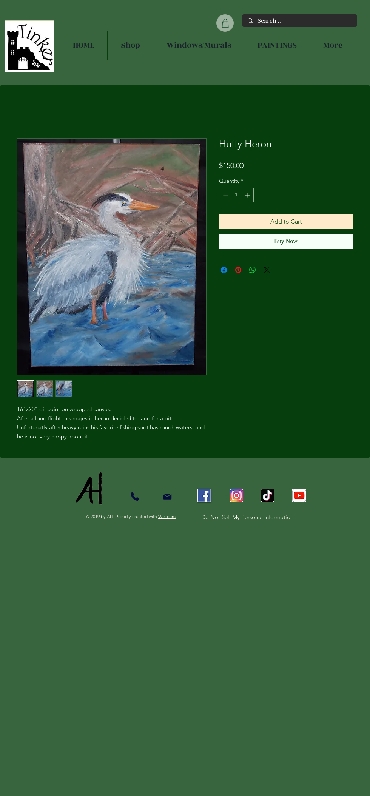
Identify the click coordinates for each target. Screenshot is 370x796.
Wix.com (167, 516)
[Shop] (225, 23)
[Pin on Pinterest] (238, 270)
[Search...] (299, 21)
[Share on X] (266, 270)
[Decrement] (225, 195)
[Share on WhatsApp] (252, 270)
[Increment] (248, 195)
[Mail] (167, 496)
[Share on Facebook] (223, 270)
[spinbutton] (236, 195)
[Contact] (134, 496)
